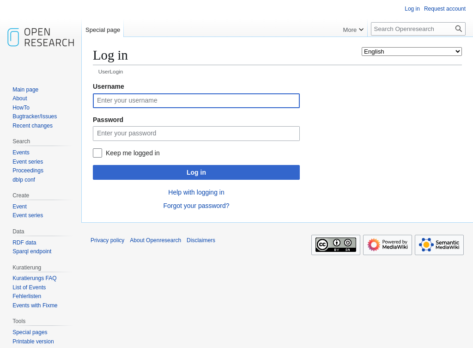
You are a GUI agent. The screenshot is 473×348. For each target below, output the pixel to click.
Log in (196, 172)
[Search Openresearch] (418, 29)
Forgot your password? (196, 205)
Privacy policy (107, 240)
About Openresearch (155, 240)
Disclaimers (201, 240)
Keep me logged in (133, 153)
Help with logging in (196, 192)
